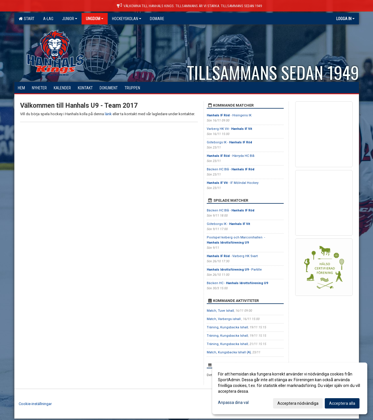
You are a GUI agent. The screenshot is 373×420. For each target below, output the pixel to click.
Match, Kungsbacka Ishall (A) (229, 352)
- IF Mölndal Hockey (232, 183)
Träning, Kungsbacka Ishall (227, 327)
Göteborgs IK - (229, 142)
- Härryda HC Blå (230, 156)
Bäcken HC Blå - (230, 169)
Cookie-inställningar (35, 404)
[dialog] (289, 388)
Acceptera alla (342, 403)
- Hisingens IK (229, 115)
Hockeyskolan (126, 18)
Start (26, 18)
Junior (69, 18)
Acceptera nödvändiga (297, 403)
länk (108, 114)
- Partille (235, 269)
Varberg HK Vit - (229, 129)
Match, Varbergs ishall (224, 319)
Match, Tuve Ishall (220, 311)
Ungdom (94, 18)
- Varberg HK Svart (232, 256)
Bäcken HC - (237, 283)
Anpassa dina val (233, 402)
